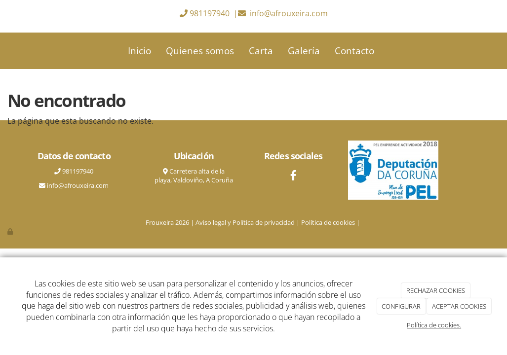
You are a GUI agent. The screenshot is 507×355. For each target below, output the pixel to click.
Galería (304, 50)
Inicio (139, 50)
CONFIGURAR (401, 306)
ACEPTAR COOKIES (459, 306)
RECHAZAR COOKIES (435, 290)
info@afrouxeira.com (289, 13)
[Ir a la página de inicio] (19, 51)
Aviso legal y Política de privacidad (245, 222)
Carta (261, 50)
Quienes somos (200, 50)
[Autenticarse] (10, 231)
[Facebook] (293, 176)
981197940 (210, 13)
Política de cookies (328, 222)
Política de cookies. (434, 324)
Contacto (354, 50)
